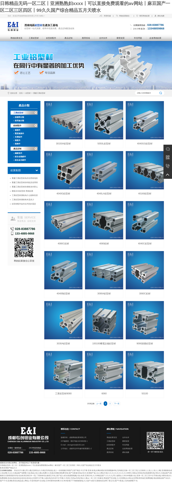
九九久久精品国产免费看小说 (19, 473)
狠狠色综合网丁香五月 (105, 481)
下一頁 (116, 404)
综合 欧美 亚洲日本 (84, 476)
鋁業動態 (16, 170)
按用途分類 (19, 121)
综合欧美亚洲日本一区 (26, 476)
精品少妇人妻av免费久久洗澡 (42, 473)
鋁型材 (28, 93)
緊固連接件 (19, 133)
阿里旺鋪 (105, 16)
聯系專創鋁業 (143, 16)
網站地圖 (159, 16)
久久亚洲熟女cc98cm (125, 478)
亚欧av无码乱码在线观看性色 (143, 473)
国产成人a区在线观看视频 (66, 476)
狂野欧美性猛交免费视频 (143, 478)
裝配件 (17, 140)
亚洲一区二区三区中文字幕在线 (148, 476)
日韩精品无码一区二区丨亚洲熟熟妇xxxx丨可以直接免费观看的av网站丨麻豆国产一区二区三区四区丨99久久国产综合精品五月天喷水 (50, 465)
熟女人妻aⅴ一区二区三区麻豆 (91, 478)
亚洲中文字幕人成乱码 (41, 478)
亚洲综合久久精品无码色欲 (42, 470)
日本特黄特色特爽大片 (54, 481)
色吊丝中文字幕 (57, 478)
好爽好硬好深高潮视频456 (106, 470)
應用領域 (86, 38)
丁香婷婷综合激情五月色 (46, 476)
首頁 (21, 93)
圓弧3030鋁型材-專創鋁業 (22, 191)
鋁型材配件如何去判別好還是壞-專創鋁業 (24, 204)
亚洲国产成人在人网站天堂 (97, 473)
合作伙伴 (103, 38)
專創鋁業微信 (122, 16)
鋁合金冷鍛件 (20, 160)
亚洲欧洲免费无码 (61, 473)
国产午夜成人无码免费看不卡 (126, 481)
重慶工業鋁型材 (39, 93)
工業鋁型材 (34, 38)
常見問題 (138, 38)
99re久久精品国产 (162, 473)
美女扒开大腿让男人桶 (22, 470)
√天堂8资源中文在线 (37, 481)
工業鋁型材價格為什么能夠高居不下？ (25, 196)
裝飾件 (17, 144)
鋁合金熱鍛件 (20, 157)
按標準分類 (19, 117)
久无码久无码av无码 (72, 478)
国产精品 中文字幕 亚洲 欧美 (84, 470)
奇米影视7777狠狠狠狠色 (73, 481)
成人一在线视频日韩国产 (63, 470)
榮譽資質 (121, 38)
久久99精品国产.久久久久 (102, 476)
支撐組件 (18, 137)
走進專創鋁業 (155, 38)
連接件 (17, 130)
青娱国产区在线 (110, 478)
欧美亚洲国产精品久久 (8, 468)
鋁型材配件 (51, 38)
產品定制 (68, 38)
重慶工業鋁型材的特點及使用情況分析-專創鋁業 (25, 183)
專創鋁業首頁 (16, 38)
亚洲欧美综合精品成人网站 (18, 481)
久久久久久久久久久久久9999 (119, 473)
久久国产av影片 (90, 481)
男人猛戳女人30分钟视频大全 (124, 476)
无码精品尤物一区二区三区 (127, 470)
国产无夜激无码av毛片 (77, 473)
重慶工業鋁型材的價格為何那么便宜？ (25, 187)
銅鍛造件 (18, 153)
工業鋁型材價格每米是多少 (23, 200)
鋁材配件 (17, 125)
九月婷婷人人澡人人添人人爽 (149, 470)
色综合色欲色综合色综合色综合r (20, 478)
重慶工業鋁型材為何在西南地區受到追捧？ (25, 178)
